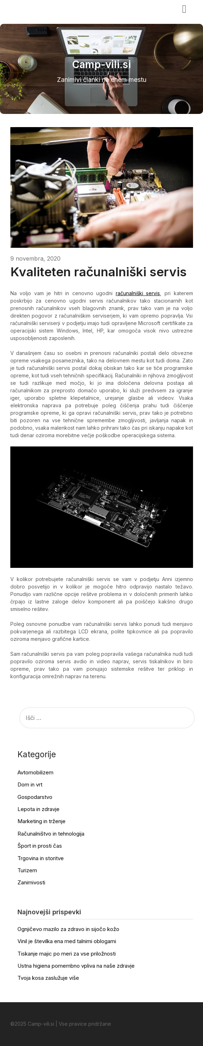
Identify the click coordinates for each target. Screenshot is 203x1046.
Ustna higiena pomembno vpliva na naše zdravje (76, 965)
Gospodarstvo (34, 797)
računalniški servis (138, 293)
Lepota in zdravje (38, 809)
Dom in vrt (29, 784)
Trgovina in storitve (40, 858)
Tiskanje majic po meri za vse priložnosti (66, 953)
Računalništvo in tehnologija (50, 833)
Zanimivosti (31, 882)
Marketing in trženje (41, 821)
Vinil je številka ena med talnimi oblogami (66, 941)
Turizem (27, 870)
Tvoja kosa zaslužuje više (48, 977)
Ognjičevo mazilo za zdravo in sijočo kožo (68, 929)
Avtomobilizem (35, 772)
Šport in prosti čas (39, 845)
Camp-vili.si (32, 8)
